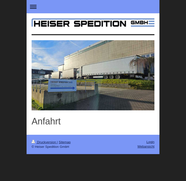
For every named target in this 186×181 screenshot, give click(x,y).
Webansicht (145, 146)
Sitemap (65, 142)
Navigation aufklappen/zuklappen (93, 6)
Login (150, 142)
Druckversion (44, 142)
